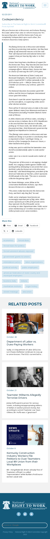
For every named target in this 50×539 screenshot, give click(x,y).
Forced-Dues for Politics (14, 245)
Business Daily (10, 281)
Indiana (24, 281)
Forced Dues (23, 240)
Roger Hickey (31, 286)
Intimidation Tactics (12, 262)
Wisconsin (27, 291)
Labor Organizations (34, 262)
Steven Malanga (11, 291)
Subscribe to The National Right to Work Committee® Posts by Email (24, 25)
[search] (24, 525)
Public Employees (30, 267)
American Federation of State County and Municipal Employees (22, 274)
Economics (8, 240)
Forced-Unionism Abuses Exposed (18, 251)
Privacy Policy (8, 532)
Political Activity (10, 267)
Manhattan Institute (12, 286)
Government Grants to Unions (17, 256)
